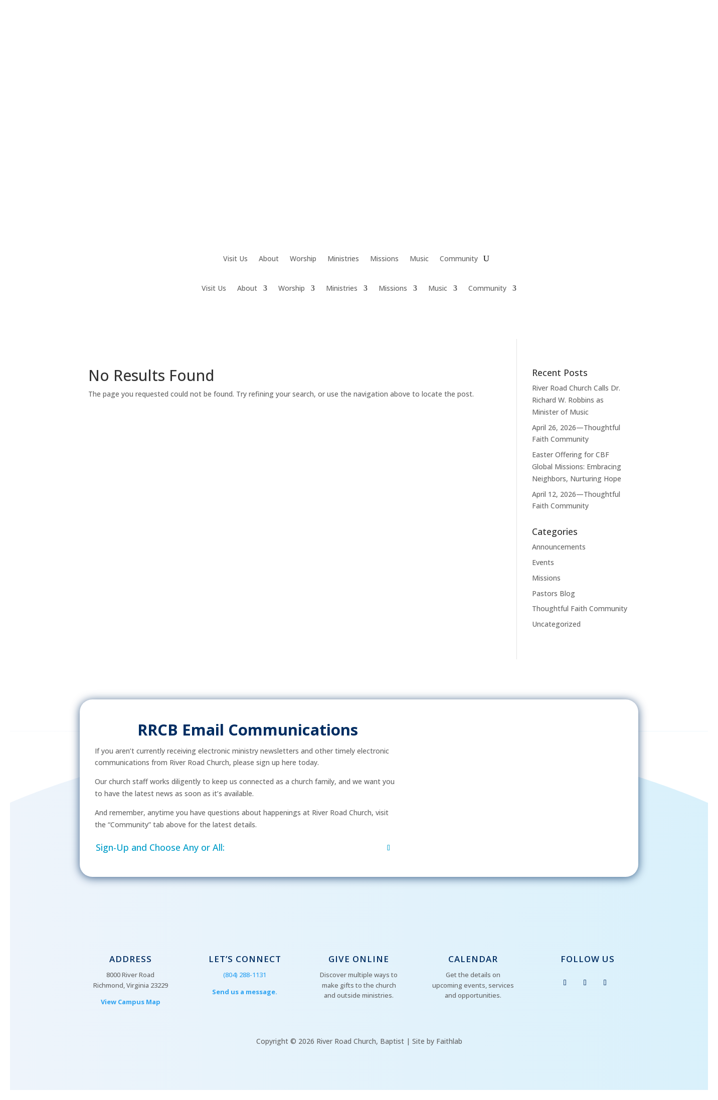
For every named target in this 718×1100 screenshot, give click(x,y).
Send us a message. (244, 991)
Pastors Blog (553, 593)
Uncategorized (556, 624)
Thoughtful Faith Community (579, 608)
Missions (384, 259)
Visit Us (235, 259)
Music (419, 259)
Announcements (559, 547)
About (269, 259)
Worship (303, 259)
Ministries (343, 259)
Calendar (473, 959)
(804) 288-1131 (244, 974)
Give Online (358, 959)
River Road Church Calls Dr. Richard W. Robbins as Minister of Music (576, 400)
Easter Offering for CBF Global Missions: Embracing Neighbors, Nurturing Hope (576, 466)
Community (459, 259)
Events (543, 562)
